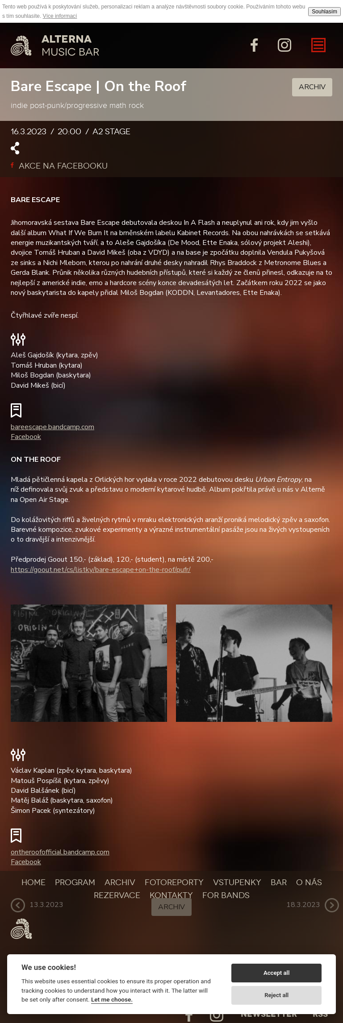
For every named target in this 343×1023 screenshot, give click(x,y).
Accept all (276, 972)
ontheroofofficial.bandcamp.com (60, 852)
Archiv (312, 87)
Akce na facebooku (59, 166)
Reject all (276, 995)
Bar (279, 882)
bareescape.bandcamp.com (52, 427)
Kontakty (171, 895)
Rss (320, 1014)
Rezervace (117, 895)
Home (33, 882)
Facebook (26, 437)
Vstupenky (237, 882)
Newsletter (269, 1014)
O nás (309, 882)
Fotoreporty (174, 882)
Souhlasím (324, 11)
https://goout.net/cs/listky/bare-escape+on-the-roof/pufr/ (101, 570)
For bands (226, 895)
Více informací (60, 16)
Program (75, 882)
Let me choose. (112, 999)
